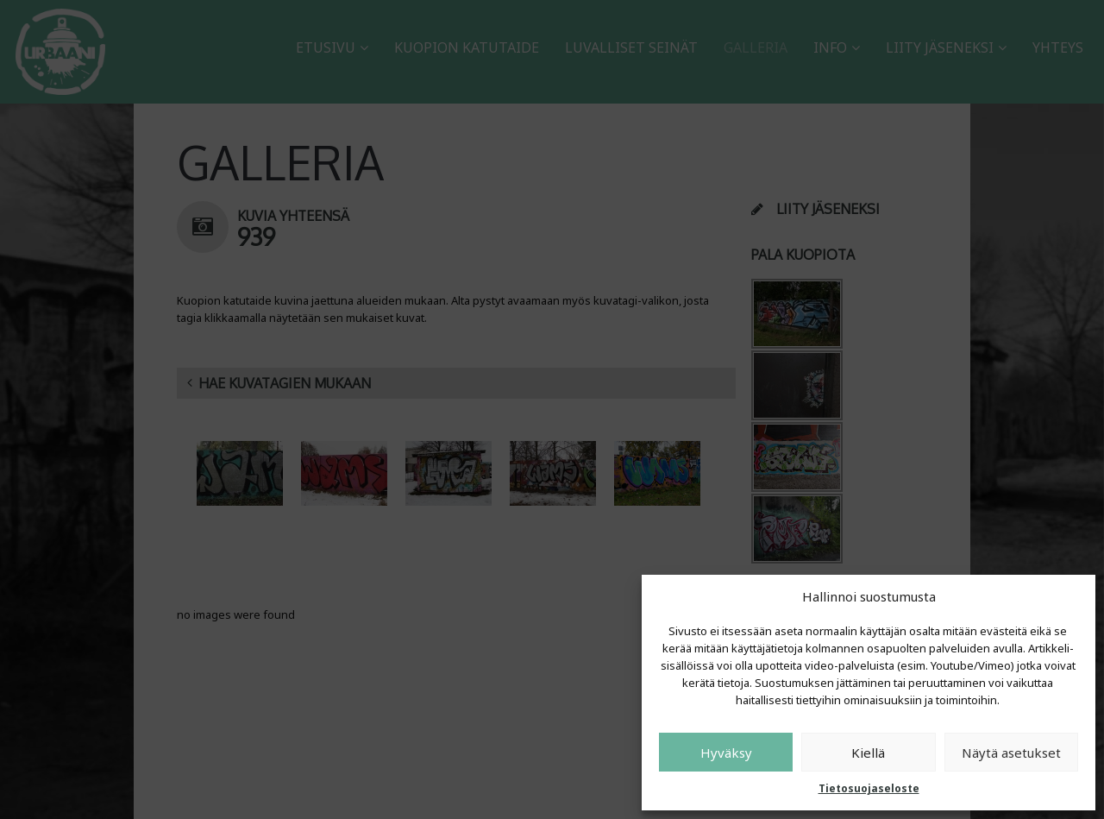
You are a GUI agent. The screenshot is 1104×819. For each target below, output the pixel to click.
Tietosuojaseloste (869, 788)
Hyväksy (726, 752)
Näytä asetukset (1011, 752)
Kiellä (868, 752)
